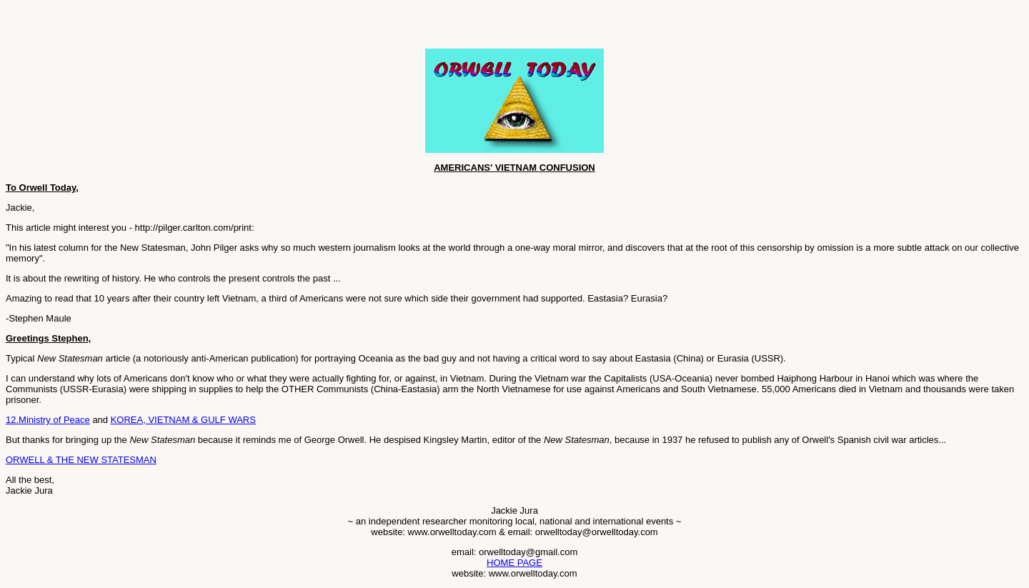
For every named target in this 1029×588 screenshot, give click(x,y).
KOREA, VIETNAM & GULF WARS (183, 419)
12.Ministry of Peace (48, 419)
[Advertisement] (173, 27)
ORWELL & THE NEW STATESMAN (81, 459)
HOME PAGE (514, 562)
